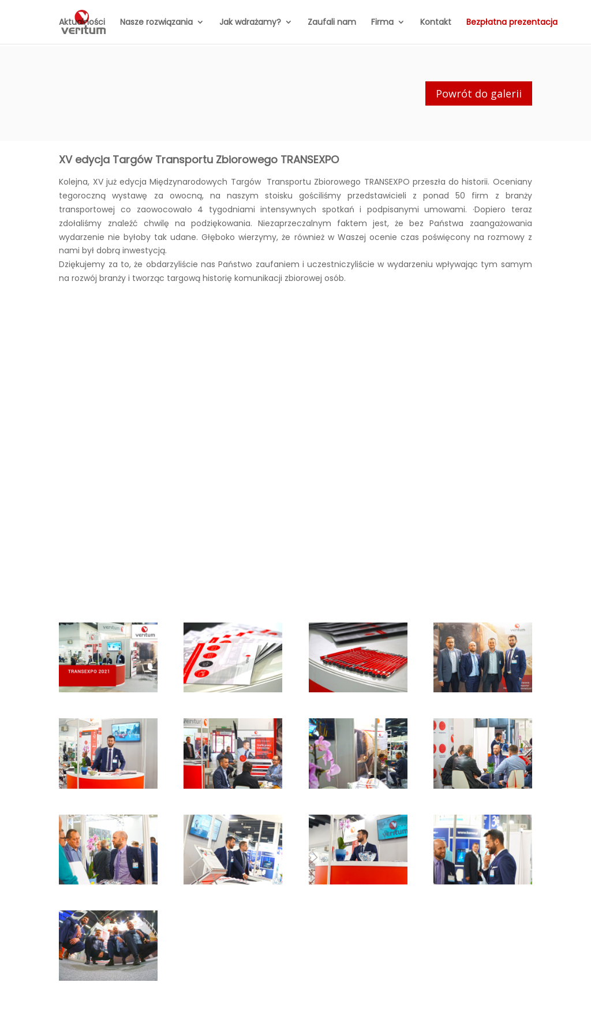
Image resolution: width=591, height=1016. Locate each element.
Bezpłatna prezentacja (512, 23)
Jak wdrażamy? (250, 23)
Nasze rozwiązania (156, 23)
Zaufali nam (332, 23)
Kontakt (435, 23)
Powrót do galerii (479, 93)
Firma (382, 23)
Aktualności (82, 23)
